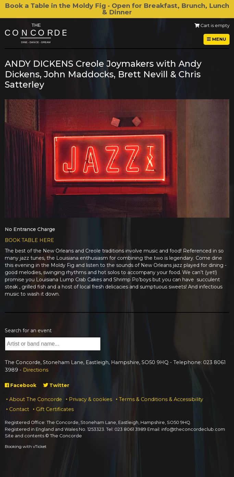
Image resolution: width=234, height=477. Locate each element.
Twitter (56, 385)
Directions (35, 370)
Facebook (20, 385)
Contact (19, 409)
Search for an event (28, 330)
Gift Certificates (55, 409)
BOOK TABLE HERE (29, 240)
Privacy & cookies (90, 399)
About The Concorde (35, 399)
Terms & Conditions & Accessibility (161, 399)
